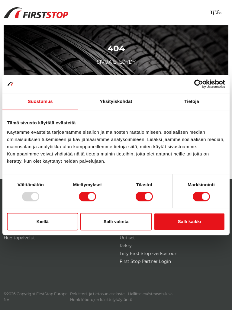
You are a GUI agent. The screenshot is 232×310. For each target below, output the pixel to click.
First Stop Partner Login (145, 261)
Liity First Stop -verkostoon (148, 253)
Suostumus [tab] (40, 101)
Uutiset (127, 238)
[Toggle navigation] (216, 12)
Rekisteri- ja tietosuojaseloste (97, 294)
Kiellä (43, 221)
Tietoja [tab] (191, 101)
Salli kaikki (189, 221)
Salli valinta (116, 221)
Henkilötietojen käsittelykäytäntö (101, 299)
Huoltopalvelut (19, 238)
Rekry (126, 245)
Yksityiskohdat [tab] (116, 101)
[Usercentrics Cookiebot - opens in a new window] (198, 83)
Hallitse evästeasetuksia (150, 294)
